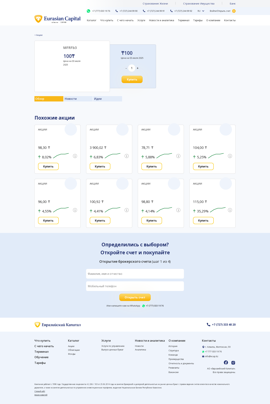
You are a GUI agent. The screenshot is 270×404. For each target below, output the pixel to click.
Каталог (91, 20)
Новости (139, 346)
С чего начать (125, 20)
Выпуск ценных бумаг (112, 349)
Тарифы (197, 20)
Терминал (183, 20)
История (173, 346)
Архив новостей (40, 395)
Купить (132, 79)
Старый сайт (39, 391)
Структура (174, 350)
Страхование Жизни (155, 3)
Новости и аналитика (161, 20)
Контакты (230, 20)
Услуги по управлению (112, 346)
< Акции (38, 35)
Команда (173, 354)
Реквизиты (174, 367)
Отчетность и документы (181, 363)
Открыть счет (135, 297)
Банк (233, 3)
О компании (213, 20)
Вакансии (174, 372)
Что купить (106, 20)
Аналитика (140, 349)
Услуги (141, 20)
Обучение (41, 357)
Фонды (71, 353)
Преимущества (176, 359)
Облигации (74, 350)
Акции (71, 346)
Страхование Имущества (198, 3)
